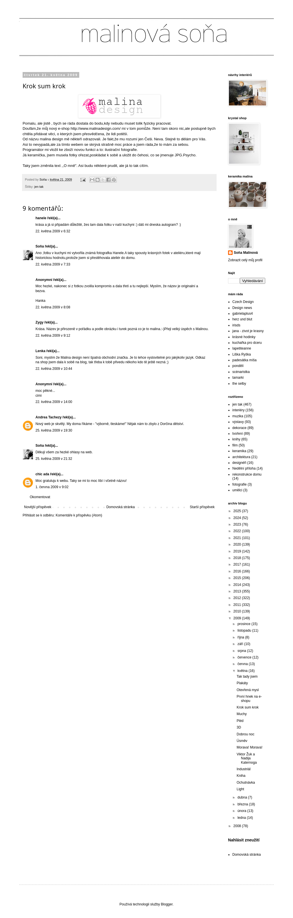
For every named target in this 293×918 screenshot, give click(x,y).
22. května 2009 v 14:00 (53, 402)
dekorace (239, 428)
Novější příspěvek (37, 507)
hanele (40, 218)
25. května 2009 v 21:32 (53, 459)
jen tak (38, 186)
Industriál (244, 769)
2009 (237, 618)
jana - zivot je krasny (248, 331)
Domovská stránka (120, 507)
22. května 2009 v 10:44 (53, 369)
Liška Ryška (241, 354)
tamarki (237, 378)
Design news (242, 308)
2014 (237, 585)
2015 (237, 578)
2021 (237, 538)
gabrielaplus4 (242, 314)
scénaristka (241, 372)
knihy (236, 439)
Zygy (39, 322)
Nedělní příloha (244, 468)
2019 (237, 551)
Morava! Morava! (249, 747)
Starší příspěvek (202, 507)
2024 (237, 518)
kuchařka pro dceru (247, 343)
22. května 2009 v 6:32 (52, 231)
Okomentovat (40, 497)
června (243, 664)
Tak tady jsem (247, 676)
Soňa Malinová (246, 253)
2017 (237, 564)
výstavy (238, 422)
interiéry (238, 410)
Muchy (242, 714)
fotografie (239, 484)
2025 (237, 511)
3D (239, 727)
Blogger (167, 904)
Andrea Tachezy (48, 417)
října (241, 637)
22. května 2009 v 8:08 (52, 307)
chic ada (42, 474)
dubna (242, 797)
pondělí (237, 366)
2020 (237, 544)
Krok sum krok (248, 707)
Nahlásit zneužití (244, 840)
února (242, 811)
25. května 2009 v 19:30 (53, 430)
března (243, 804)
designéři (239, 463)
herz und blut (242, 319)
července (244, 657)
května (243, 671)
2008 (237, 826)
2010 (237, 611)
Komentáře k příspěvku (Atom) (79, 515)
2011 (237, 605)
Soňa (39, 246)
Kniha (241, 776)
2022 (237, 531)
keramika (239, 451)
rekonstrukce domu (247, 474)
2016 (237, 571)
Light (240, 789)
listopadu (244, 630)
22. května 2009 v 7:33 (52, 264)
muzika (237, 416)
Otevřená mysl (248, 690)
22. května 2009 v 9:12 (52, 336)
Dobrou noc (245, 734)
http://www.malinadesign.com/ (95, 128)
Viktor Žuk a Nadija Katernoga (247, 758)
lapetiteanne (241, 348)
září (240, 644)
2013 (237, 591)
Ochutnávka (246, 783)
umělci (237, 490)
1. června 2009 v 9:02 (51, 487)
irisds (236, 325)
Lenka (40, 351)
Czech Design (243, 302)
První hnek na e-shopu (249, 699)
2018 (237, 558)
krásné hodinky (244, 337)
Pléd (240, 721)
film (235, 445)
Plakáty (242, 683)
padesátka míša (244, 360)
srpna (242, 651)
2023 (237, 524)
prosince (244, 624)
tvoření (237, 434)
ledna (242, 818)
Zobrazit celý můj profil (245, 260)
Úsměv (242, 741)
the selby (239, 384)
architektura (241, 457)
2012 (237, 598)
